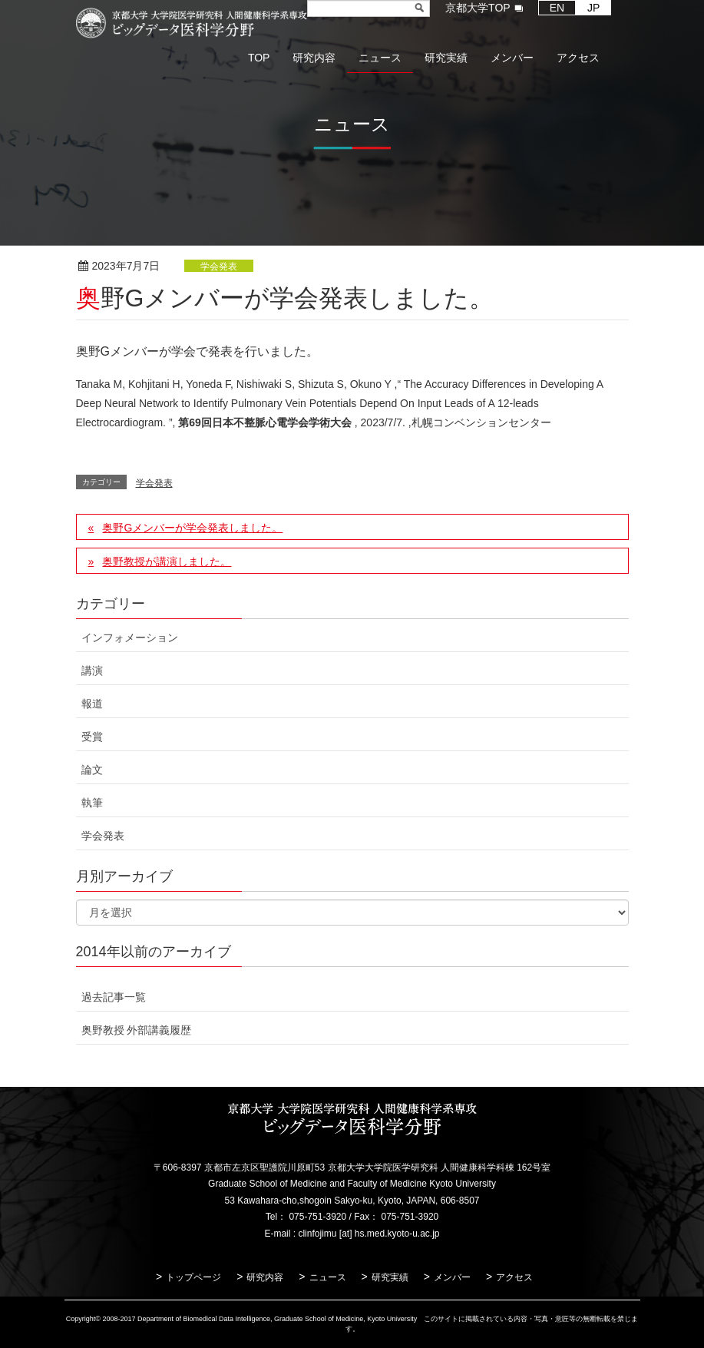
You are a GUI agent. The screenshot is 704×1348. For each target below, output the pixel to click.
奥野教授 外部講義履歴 (136, 1030)
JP (593, 8)
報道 (92, 703)
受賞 (92, 736)
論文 (92, 769)
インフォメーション (129, 637)
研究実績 (390, 1277)
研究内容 (264, 1277)
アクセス (514, 1277)
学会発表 (218, 266)
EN (557, 8)
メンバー (452, 1277)
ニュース (327, 1277)
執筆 (92, 803)
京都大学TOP (478, 8)
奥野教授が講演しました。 (166, 561)
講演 (92, 670)
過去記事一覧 (113, 997)
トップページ (193, 1277)
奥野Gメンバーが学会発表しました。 (192, 528)
